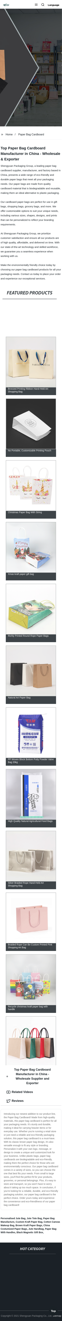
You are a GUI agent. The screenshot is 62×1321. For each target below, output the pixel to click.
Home (9, 134)
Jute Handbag (36, 1229)
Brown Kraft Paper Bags (29, 1225)
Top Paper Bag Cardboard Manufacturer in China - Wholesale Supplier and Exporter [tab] (28, 1076)
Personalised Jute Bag (13, 1218)
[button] (36, 5)
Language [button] (53, 5)
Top (53, 1311)
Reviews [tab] (15, 1101)
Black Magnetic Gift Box (30, 1232)
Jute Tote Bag (34, 1218)
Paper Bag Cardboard (31, 134)
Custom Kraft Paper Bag (29, 1222)
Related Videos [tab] (19, 1092)
